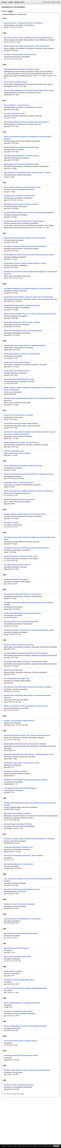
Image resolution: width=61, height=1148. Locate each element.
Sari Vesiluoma (16, 324)
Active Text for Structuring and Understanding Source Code (22, 889)
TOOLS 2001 (7, 691)
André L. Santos (8, 276)
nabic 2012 (7, 168)
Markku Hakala (8, 596)
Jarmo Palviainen (18, 436)
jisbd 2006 (7, 503)
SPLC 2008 (7, 404)
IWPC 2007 (7, 447)
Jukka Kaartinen (8, 436)
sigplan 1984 (7, 1059)
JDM (5, 583)
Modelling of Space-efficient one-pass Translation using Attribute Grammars (27, 1070)
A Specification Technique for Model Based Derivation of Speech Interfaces (26, 548)
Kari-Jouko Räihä (17, 1072)
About (3, 1146)
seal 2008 (6, 375)
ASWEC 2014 (8, 94)
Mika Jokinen (18, 425)
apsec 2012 (7, 160)
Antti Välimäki (7, 324)
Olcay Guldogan (18, 541)
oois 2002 (6, 626)
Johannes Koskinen (9, 672)
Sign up (58, 2)
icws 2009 (6, 293)
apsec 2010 (7, 259)
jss (4, 278)
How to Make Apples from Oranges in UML (16, 678)
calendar (16, 2)
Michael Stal (45, 73)
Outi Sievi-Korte (8, 56)
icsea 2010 (7, 250)
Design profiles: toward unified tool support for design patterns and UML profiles (28, 297)
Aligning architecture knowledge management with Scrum (21, 147)
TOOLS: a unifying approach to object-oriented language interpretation (25, 1026)
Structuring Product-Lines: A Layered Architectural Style (21, 621)
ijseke (5, 200)
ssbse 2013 (7, 126)
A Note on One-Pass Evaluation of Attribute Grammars (20, 1040)
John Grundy (17, 225)
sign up (11, 1094)
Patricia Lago (33, 225)
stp (4, 820)
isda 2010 (6, 267)
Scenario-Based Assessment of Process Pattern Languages (22, 322)
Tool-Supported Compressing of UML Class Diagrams (20, 788)
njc (4, 118)
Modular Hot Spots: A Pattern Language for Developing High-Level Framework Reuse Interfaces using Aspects (29, 388)
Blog (35, 1146)
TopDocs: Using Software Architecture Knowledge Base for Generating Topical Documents (27, 137)
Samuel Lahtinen (8, 347)
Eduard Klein (7, 935)
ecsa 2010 (7, 242)
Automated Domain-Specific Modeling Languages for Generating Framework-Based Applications (29, 399)
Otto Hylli (18, 141)
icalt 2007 (6, 427)
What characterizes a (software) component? (17, 813)
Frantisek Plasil (42, 815)
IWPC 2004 (7, 543)
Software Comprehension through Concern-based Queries (21, 442)
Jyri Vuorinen (38, 107)
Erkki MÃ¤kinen (25, 307)
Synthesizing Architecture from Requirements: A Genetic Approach (24, 221)
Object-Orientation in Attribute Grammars (16, 948)
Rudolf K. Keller (15, 699)
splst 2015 (7, 50)
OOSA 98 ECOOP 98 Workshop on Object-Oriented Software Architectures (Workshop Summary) (30, 804)
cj (4, 59)
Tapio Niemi (41, 737)
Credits (15, 1146)
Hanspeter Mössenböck (19, 883)
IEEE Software (8, 86)
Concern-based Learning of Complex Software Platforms (21, 423)
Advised (10, 11)
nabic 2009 (7, 318)
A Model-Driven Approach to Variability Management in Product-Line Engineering (28, 491)
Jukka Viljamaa (52, 647)
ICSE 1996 (7, 885)
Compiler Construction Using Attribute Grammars (19, 1085)
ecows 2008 (7, 366)
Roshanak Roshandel (35, 73)
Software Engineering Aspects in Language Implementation (22, 1003)
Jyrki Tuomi (26, 746)
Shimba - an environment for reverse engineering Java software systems (26, 706)
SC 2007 (6, 419)
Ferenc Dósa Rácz (9, 782)
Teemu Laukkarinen (29, 39)
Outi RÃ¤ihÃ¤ (7, 307)
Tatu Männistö (31, 826)
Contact (9, 1146)
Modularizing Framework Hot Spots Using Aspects (19, 499)
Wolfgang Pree (8, 723)
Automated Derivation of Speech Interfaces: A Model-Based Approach (25, 345)
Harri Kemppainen (14, 737)
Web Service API (27, 1146)
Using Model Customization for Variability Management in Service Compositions (28, 288)
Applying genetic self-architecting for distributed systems (21, 164)
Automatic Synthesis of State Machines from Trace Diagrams (22, 918)
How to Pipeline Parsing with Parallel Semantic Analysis (21, 933)
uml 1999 (6, 792)
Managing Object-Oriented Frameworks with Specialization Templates (25, 744)
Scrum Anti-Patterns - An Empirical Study (16, 105)
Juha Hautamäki (8, 476)
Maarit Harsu (7, 115)
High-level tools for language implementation (17, 956)
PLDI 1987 (7, 1030)
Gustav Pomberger (52, 815)
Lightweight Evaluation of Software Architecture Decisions (21, 69)
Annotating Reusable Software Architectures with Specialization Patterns (26, 661)
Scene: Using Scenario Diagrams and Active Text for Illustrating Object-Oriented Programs (28, 880)
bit (4, 1045)
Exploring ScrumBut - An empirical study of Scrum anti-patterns (23, 23)
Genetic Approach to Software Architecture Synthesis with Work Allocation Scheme (29, 254)
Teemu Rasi (14, 189)
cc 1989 (6, 1007)
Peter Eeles (24, 73)
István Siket (23, 115)
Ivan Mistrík (8, 73)
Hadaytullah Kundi (15, 223)
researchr (4, 2)
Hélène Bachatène (15, 807)
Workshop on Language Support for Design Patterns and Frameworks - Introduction (29, 838)
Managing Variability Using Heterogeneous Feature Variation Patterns (25, 514)
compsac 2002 (8, 609)
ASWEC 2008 (8, 349)
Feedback (45, 1146)
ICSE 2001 (7, 649)
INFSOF (6, 27)
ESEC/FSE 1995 (8, 908)
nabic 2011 (7, 217)
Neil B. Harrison (39, 71)
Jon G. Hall (25, 225)
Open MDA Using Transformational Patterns (17, 564)
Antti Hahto (7, 189)
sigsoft (5, 702)
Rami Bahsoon (16, 73)
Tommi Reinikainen (9, 444)
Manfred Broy (7, 815)
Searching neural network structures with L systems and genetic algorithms (27, 735)
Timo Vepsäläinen (26, 141)
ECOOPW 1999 (8, 750)
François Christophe (9, 39)
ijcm (5, 739)
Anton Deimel (16, 815)
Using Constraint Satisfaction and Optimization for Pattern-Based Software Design (29, 90)
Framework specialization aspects (14, 451)
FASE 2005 (7, 518)
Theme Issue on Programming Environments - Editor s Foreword (23, 855)
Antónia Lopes (26, 276)
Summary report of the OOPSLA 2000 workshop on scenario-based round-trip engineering (27, 696)
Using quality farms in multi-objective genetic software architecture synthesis (27, 172)
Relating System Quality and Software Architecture (18, 75)
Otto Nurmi (16, 1013)
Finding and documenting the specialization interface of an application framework (28, 474)
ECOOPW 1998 (8, 809)
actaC (5, 984)
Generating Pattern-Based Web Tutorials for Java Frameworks (22, 594)
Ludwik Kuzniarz (17, 524)
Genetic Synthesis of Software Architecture (17, 370)
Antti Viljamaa (44, 647)
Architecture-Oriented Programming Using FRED (18, 644)
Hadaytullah (7, 158)
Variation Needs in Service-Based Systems (17, 362)
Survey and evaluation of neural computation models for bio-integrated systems (28, 37)
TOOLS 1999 (7, 758)
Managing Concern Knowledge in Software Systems (19, 195)
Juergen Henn (24, 815)
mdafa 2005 (7, 569)
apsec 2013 (7, 109)
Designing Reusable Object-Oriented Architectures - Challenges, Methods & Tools (28, 754)
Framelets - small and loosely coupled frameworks (19, 720)
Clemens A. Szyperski (27, 817)
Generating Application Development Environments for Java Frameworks (26, 653)
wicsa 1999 (7, 767)
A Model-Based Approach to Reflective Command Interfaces (22, 354)
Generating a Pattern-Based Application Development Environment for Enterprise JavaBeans (28, 603)
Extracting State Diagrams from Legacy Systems (18, 864)
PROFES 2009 (8, 326)
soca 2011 (7, 191)
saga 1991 (7, 952)
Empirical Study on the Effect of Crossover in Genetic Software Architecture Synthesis (30, 314)
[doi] (21, 27)
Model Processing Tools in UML (13, 670)
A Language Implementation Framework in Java (18, 847)
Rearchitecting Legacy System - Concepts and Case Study (21, 763)
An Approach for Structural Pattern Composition (18, 415)
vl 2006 (6, 487)
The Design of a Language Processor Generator (18, 1011)
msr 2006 (6, 470)
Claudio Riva (7, 773)
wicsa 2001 (7, 666)
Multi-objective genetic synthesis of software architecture (21, 204)
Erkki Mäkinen (26, 56)
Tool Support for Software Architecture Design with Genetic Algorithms (25, 246)
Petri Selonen (7, 558)
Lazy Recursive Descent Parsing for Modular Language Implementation (25, 988)
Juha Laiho (29, 444)
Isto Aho (6, 737)
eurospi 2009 (7, 335)
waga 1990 (7, 975)
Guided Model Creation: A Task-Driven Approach (18, 482)
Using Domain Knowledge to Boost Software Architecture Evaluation (24, 238)
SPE (5, 301)
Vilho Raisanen (18, 364)
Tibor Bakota (15, 115)
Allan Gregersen (15, 158)
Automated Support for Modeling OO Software (18, 824)
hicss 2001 (7, 682)
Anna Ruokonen (18, 299)
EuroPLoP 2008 (8, 394)
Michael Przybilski (17, 773)
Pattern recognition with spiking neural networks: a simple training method (26, 46)
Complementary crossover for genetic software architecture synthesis (25, 263)
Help (20, 1146)
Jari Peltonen (17, 484)
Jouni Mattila (21, 189)
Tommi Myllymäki (8, 623)
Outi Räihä (27, 166)
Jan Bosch (15, 756)
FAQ (39, 1146)
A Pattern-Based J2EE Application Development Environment (22, 613)
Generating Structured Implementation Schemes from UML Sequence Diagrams (28, 687)
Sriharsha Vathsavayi (10, 92)
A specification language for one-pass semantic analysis (21, 1055)
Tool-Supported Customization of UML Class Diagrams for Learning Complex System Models (29, 538)
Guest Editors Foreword (11, 522)
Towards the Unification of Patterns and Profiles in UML (20, 556)
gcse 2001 (7, 657)
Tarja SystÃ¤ (23, 290)
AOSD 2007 (7, 455)
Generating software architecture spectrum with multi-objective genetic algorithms (29, 212)
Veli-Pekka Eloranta (9, 25)
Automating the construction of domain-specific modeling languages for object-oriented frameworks (30, 272)
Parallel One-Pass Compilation (13, 971)
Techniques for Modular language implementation (19, 979)
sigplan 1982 (7, 1089)
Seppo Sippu (31, 1013)
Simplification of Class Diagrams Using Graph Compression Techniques (25, 779)
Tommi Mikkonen (29, 25)
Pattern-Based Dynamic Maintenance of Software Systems (21, 155)
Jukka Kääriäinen (17, 333)
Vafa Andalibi (19, 39)
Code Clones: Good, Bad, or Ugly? (14, 113)
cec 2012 (6, 177)
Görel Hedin (31, 756)
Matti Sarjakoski (27, 1087)
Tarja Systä (39, 115)
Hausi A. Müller (24, 708)
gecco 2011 (7, 208)
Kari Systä (38, 92)
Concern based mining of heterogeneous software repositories (23, 465)
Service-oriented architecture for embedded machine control (22, 187)
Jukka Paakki (35, 647)
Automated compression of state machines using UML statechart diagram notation (29, 630)
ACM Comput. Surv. (9, 725)
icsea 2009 (7, 309)
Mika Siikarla (27, 299)
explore (10, 2)
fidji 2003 (6, 598)
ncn (5, 42)
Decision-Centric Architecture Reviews (15, 82)
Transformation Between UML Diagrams (16, 579)
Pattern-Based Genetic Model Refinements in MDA (19, 379)
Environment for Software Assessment (15, 771)
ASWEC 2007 (8, 438)
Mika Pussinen (28, 516)
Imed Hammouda (8, 198)
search (22, 2)
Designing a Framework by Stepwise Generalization (19, 904)
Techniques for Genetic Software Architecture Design (20, 54)
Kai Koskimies (20, 25)
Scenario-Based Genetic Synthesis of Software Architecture (22, 305)
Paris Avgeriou (30, 71)
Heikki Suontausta (19, 347)
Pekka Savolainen (37, 596)
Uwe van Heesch (20, 71)
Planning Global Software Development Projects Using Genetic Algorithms (26, 122)
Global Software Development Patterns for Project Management (23, 330)
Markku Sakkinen (26, 581)
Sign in (54, 2)
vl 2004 (6, 552)
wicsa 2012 (7, 143)
